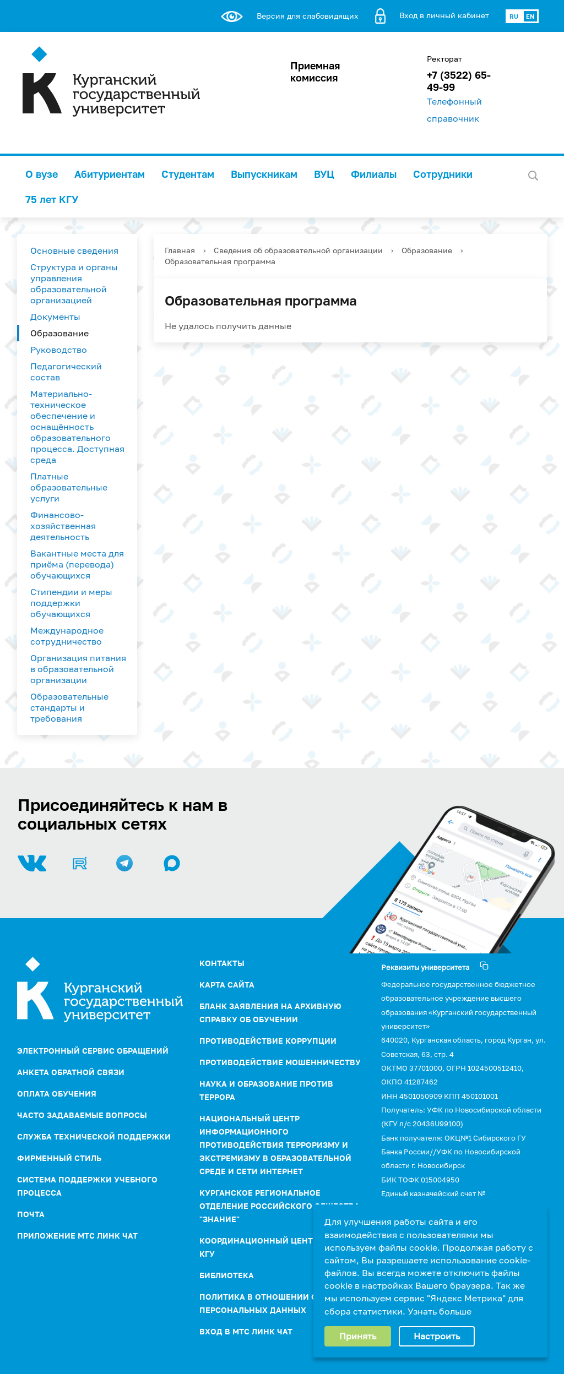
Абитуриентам (109, 174)
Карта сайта (226, 984)
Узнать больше (439, 1311)
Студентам (187, 174)
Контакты (222, 963)
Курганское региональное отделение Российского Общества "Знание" (279, 1206)
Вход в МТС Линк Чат (245, 1331)
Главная (180, 250)
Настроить (437, 1336)
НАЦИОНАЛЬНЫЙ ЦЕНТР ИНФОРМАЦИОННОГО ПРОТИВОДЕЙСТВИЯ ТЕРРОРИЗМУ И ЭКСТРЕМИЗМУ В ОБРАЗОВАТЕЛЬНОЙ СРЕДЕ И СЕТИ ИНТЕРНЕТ (275, 1145)
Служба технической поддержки (94, 1136)
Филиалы (374, 174)
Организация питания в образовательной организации (78, 668)
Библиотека (226, 1275)
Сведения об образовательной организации (298, 250)
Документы (55, 316)
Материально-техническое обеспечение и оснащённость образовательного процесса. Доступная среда (77, 426)
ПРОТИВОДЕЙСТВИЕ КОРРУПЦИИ (268, 1040)
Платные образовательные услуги (68, 487)
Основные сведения (74, 250)
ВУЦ (324, 174)
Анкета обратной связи (70, 1072)
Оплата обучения (56, 1093)
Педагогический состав (66, 372)
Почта (31, 1214)
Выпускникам (264, 174)
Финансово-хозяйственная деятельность (63, 525)
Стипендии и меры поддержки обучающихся (71, 602)
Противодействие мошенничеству (280, 1062)
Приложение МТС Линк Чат (77, 1235)
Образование (59, 333)
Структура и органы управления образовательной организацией (74, 283)
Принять (357, 1336)
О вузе (41, 174)
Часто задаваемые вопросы (82, 1115)
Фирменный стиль (59, 1158)
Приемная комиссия (315, 71)
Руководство (58, 349)
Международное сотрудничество (67, 636)
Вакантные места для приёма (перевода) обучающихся (77, 564)
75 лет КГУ (51, 199)
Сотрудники (443, 174)
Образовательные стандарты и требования (69, 707)
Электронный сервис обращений (93, 1050)
